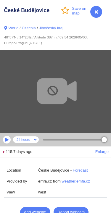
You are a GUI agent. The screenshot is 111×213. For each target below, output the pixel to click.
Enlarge (102, 151)
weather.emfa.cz (76, 181)
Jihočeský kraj (51, 28)
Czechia (29, 28)
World (13, 28)
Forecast (80, 170)
